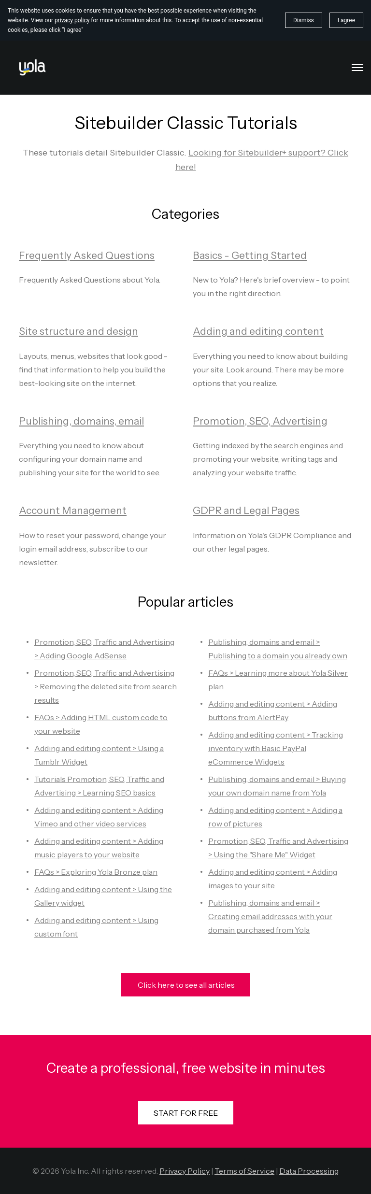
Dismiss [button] (303, 20)
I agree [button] (346, 20)
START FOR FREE (186, 1113)
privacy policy (72, 20)
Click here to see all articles (185, 985)
